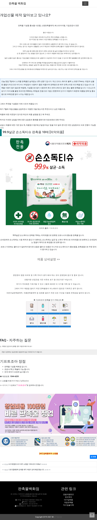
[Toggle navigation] (85, 3)
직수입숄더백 (68, 505)
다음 (11, 385)
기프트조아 (53, 228)
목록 (93, 457)
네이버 (5, 385)
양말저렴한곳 (68, 494)
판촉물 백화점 (17, 3)
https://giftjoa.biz (22, 381)
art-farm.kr (58, 517)
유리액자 (68, 497)
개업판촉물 (68, 502)
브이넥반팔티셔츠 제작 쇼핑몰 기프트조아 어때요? (24, 464)
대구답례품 (68, 500)
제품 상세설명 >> (48, 259)
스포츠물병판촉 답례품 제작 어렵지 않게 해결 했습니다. (26, 469)
